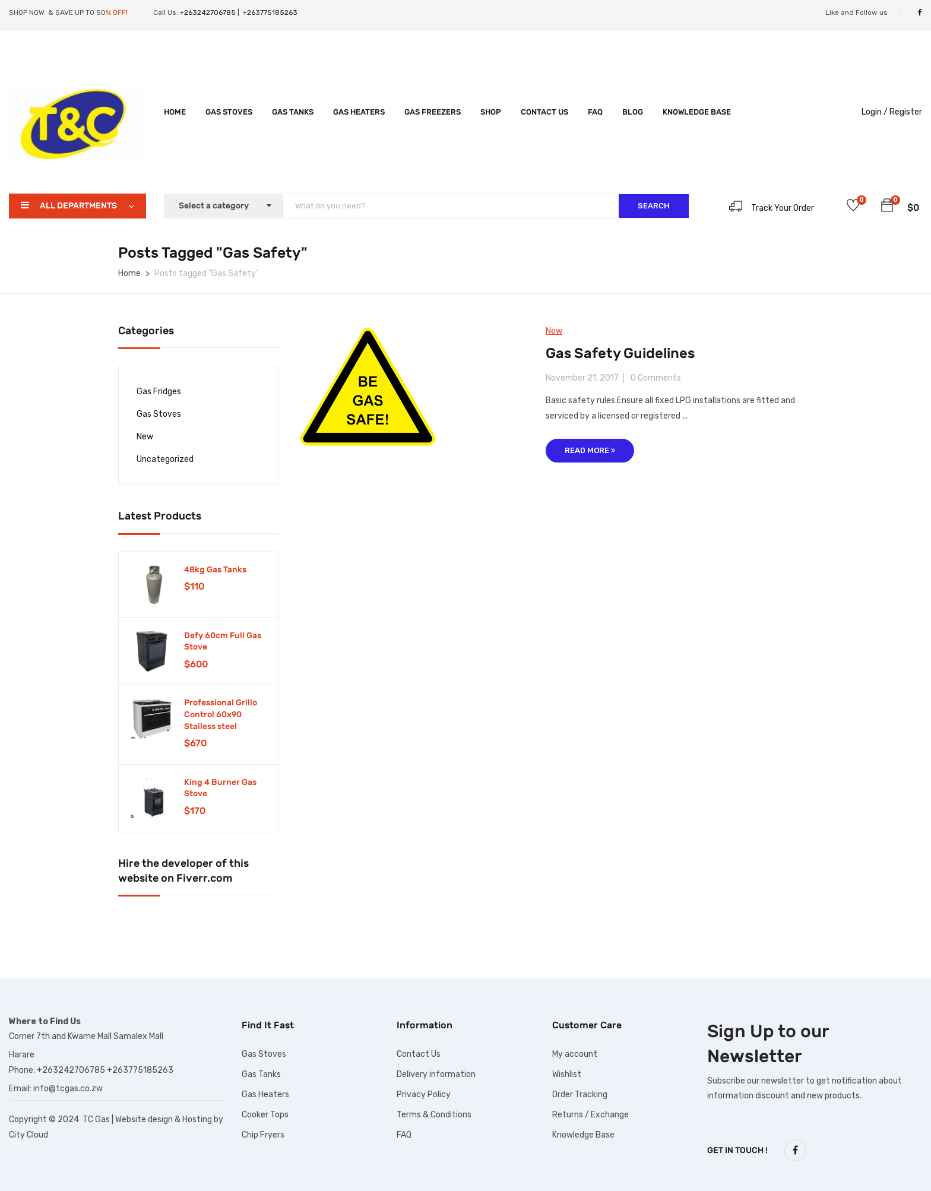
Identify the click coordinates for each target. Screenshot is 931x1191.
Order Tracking (579, 1094)
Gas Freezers (432, 111)
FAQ (595, 111)
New (145, 437)
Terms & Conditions (434, 1115)
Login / (875, 112)
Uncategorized (165, 459)
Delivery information (436, 1074)
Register (905, 112)
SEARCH (654, 205)
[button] (887, 207)
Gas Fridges (159, 392)
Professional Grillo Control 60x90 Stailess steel (220, 714)
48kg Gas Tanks (215, 570)
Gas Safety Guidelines (620, 353)
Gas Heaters (359, 111)
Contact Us (544, 111)
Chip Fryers (263, 1135)
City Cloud (28, 1135)
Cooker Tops (265, 1115)
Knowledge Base (697, 111)
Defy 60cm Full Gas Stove (222, 641)
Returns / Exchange (590, 1115)
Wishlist (566, 1074)
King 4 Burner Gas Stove (220, 788)
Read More (590, 450)
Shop (490, 111)
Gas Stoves (228, 111)
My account (574, 1054)
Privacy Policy (424, 1094)
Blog (632, 111)
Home (175, 111)
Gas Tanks (293, 111)
